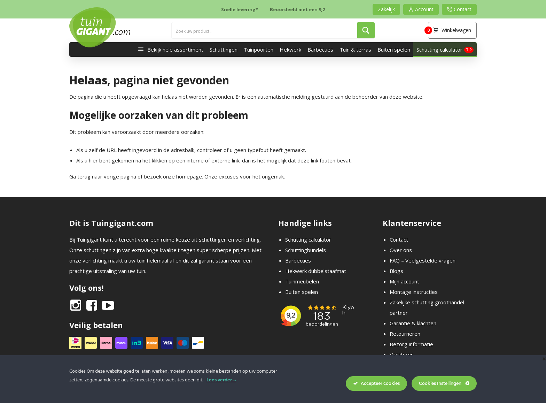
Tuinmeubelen (302, 281)
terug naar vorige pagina (106, 176)
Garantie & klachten (413, 323)
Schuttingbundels (305, 249)
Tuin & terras (355, 49)
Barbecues (320, 49)
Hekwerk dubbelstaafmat (315, 270)
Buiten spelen (393, 49)
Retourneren (405, 333)
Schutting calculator (439, 49)
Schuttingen (223, 49)
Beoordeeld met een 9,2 (297, 9)
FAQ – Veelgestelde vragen (422, 260)
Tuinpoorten (258, 49)
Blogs (396, 270)
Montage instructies (414, 291)
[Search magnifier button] (366, 30)
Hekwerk (290, 49)
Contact (399, 239)
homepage (189, 176)
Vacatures (402, 354)
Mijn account (404, 281)
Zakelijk (386, 9)
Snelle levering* (239, 9)
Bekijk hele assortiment (168, 49)
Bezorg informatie (411, 344)
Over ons (401, 249)
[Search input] (265, 30)
